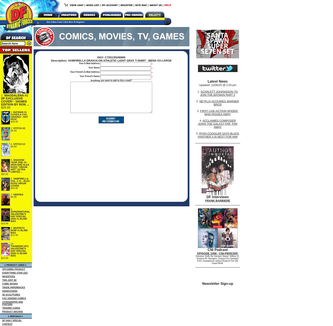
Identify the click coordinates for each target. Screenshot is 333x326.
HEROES (18, 194)
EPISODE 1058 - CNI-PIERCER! (217, 253)
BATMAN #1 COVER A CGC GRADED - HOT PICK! (19, 116)
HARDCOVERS (10, 291)
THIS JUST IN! (9, 280)
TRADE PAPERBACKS (13, 287)
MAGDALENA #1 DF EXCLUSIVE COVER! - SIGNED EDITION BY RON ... (15, 100)
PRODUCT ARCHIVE (12, 312)
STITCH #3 (19, 144)
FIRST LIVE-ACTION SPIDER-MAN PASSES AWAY (219, 112)
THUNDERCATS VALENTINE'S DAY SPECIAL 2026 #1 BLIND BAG (19, 251)
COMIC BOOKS (10, 284)
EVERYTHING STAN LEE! (15, 273)
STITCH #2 (19, 128)
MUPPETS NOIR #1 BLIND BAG (19, 230)
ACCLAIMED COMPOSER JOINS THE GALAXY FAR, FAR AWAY (217, 124)
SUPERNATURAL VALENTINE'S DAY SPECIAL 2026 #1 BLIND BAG (20, 216)
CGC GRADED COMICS (14, 298)
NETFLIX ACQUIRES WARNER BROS (219, 103)
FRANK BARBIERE (217, 200)
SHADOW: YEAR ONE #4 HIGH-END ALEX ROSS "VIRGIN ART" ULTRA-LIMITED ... (20, 166)
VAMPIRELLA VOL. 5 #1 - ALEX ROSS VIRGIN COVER (20, 182)
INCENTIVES (8, 276)
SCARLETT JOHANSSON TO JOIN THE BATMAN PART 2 (219, 93)
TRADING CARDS (11, 308)
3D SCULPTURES (11, 295)
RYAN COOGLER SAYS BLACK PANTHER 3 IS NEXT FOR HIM (218, 135)
